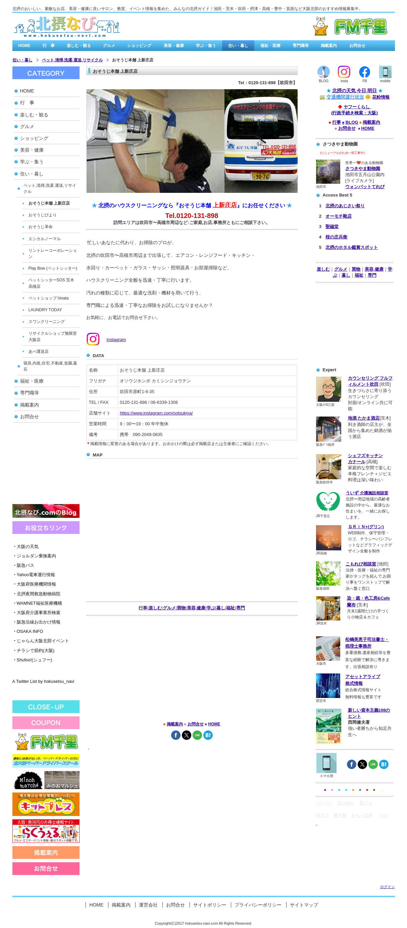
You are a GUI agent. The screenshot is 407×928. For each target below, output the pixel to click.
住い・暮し (238, 45)
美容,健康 (374, 269)
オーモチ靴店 (338, 216)
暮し (346, 275)
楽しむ (323, 269)
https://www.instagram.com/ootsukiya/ (156, 413)
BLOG (352, 122)
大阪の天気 (25, 546)
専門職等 (301, 45)
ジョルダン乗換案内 (34, 555)
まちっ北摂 (362, 815)
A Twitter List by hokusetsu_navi (43, 681)
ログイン (387, 887)
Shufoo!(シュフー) (32, 659)
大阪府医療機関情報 (34, 584)
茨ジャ (365, 803)
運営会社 (148, 905)
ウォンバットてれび (365, 186)
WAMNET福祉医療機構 (37, 603)
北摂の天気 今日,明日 (354, 90)
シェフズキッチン (365, 455)
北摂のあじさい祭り (345, 205)
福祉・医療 (270, 45)
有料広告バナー (315, 26)
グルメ (109, 45)
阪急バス (23, 565)
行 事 (49, 45)
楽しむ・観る (79, 45)
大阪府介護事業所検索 (36, 612)
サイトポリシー (209, 905)
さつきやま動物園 (362, 168)
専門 (372, 275)
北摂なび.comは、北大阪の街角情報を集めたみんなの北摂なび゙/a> (66, 26)
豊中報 (340, 815)
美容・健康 (174, 45)
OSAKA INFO (27, 631)
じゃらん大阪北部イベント (40, 640)
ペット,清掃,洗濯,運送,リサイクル (72, 60)
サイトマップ (304, 905)
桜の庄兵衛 (336, 236)
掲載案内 (329, 45)
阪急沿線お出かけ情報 (36, 621)
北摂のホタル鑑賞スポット (351, 247)
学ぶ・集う (206, 45)
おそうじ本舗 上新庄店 (132, 60)
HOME (24, 45)
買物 (356, 269)
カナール (356, 461)
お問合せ (357, 45)
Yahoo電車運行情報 (33, 574)
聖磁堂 (332, 226)
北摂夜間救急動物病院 (36, 593)
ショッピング (139, 45)
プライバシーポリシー (258, 905)
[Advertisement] (46, 465)
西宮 (383, 815)
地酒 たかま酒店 (364, 418)
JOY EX (324, 803)
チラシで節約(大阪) (33, 650)
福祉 (359, 275)
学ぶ (211, 607)
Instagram (116, 339)
